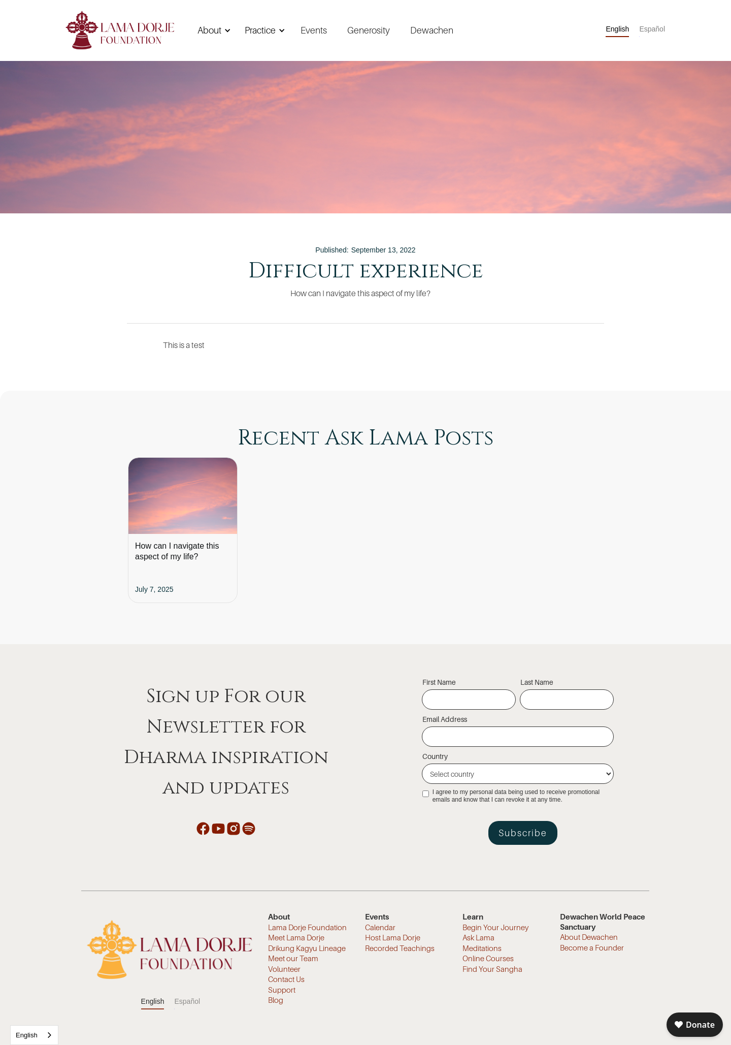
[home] (120, 30)
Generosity (368, 30)
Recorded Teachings (400, 948)
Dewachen (431, 30)
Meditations (482, 948)
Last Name (536, 682)
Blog (275, 999)
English (27, 1035)
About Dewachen (589, 936)
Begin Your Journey (495, 927)
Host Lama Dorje (392, 937)
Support (281, 989)
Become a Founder (592, 947)
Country (435, 756)
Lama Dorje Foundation (307, 927)
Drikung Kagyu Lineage (307, 948)
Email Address (444, 719)
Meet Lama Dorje (296, 937)
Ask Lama (478, 937)
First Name (439, 682)
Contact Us (286, 979)
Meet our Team (293, 958)
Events (314, 30)
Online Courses (488, 958)
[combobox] (34, 1035)
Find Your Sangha (492, 968)
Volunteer (284, 968)
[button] (212, 30)
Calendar (380, 927)
